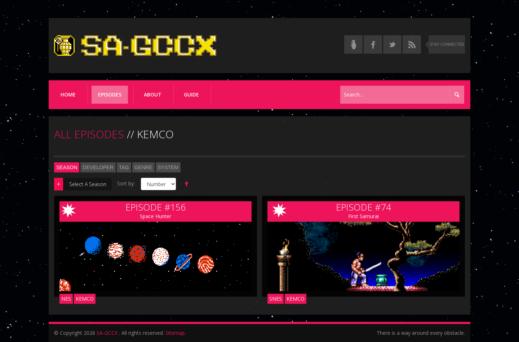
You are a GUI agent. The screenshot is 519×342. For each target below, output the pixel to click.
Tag (124, 167)
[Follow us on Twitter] (392, 44)
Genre (143, 167)
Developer (98, 167)
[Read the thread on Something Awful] (353, 44)
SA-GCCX (107, 332)
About (152, 94)
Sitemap (175, 332)
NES (66, 298)
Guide (191, 94)
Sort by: (126, 183)
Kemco (85, 298)
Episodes (109, 94)
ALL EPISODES (89, 134)
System (168, 167)
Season (66, 167)
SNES (275, 298)
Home (68, 94)
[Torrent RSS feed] (412, 44)
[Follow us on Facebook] (373, 44)
